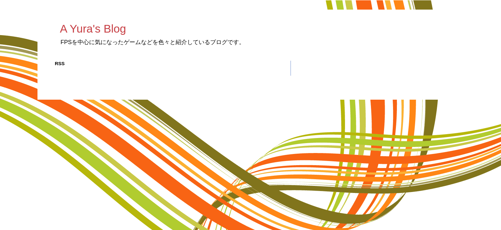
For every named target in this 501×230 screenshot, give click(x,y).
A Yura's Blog (93, 28)
